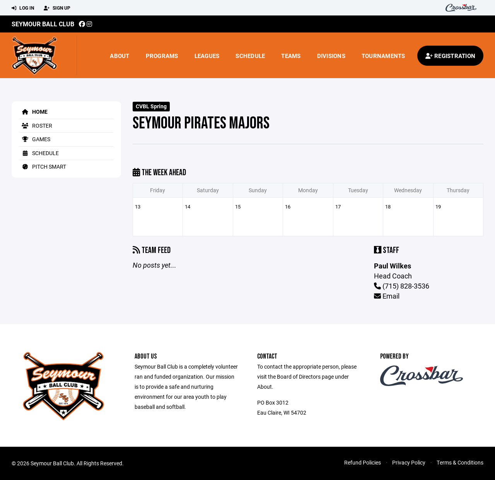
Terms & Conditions (460, 462)
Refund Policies (362, 462)
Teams (290, 56)
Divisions (331, 56)
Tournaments (383, 56)
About (119, 56)
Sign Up (57, 8)
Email (386, 296)
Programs (162, 56)
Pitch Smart (42, 166)
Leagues (207, 56)
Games (34, 139)
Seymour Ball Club (43, 24)
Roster (35, 125)
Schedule (250, 56)
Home (33, 111)
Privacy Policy (408, 462)
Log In (23, 8)
